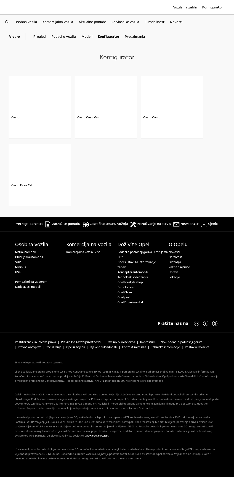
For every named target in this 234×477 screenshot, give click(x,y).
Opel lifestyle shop (130, 282)
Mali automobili (25, 252)
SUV (18, 262)
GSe (18, 272)
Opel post (124, 297)
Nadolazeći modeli (27, 287)
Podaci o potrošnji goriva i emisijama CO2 (142, 254)
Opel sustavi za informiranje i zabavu (137, 264)
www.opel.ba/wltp (96, 435)
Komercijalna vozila (89, 244)
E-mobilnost (126, 287)
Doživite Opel (133, 244)
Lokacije (174, 277)
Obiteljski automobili (29, 257)
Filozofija (175, 262)
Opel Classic (125, 292)
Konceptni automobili (132, 272)
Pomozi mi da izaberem (31, 282)
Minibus (20, 267)
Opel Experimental (130, 302)
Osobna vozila (31, 244)
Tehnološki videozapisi (132, 277)
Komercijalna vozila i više (83, 252)
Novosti (174, 252)
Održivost (175, 257)
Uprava (173, 272)
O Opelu (178, 244)
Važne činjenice (179, 267)
